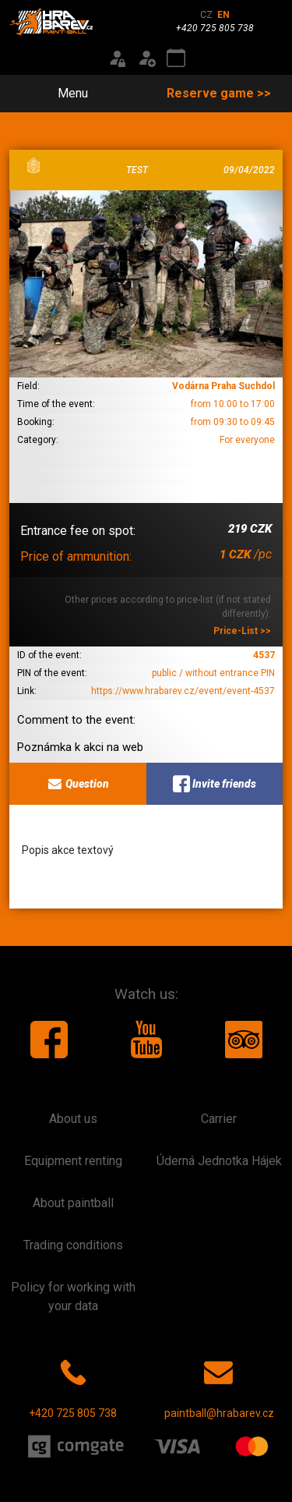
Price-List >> (242, 630)
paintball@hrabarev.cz (219, 1385)
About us (73, 1118)
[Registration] (146, 58)
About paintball (73, 1203)
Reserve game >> (219, 93)
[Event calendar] (176, 58)
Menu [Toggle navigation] (64, 93)
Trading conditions (73, 1245)
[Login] (116, 58)
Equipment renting (73, 1160)
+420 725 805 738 (73, 1385)
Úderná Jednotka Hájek (219, 1160)
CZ (206, 14)
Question (77, 783)
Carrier (219, 1118)
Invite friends (214, 783)
